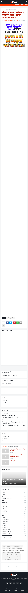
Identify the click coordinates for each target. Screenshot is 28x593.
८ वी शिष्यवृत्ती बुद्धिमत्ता (11, 10)
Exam (14, 495)
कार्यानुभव (14, 503)
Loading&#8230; (14, 184)
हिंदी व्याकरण (5, 438)
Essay (14, 492)
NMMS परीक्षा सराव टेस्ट (14, 499)
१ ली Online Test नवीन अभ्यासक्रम (9, 375)
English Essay (5, 405)
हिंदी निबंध (4, 402)
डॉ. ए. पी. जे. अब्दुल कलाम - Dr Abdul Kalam (13, 480)
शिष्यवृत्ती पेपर (14, 521)
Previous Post (5, 368)
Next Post (24, 368)
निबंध (22, 5)
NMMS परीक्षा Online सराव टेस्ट (8, 415)
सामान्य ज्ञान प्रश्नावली (6, 383)
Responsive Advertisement (14, 566)
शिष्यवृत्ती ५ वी (5, 413)
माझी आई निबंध (13, 461)
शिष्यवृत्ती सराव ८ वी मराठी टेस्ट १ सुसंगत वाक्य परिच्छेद (16, 455)
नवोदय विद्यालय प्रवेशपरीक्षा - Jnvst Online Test (12, 417)
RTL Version (21, 590)
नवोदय (14, 505)
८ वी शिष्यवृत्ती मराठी (14, 538)
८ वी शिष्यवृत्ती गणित (14, 534)
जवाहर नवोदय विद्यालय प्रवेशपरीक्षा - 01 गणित (17, 450)
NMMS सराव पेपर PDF (6, 428)
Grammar (14, 497)
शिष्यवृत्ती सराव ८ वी (6, 420)
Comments (17, 446)
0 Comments (22, 20)
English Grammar (6, 441)
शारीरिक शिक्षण (14, 519)
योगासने (4, 392)
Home (3, 10)
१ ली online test (14, 530)
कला (14, 501)
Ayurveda (10, 5)
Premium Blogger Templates (17, 588)
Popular (4, 446)
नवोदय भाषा (14, 509)
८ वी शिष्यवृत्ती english (14, 532)
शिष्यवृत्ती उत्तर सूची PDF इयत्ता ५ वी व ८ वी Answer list (13, 426)
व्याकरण (17, 5)
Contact (15, 590)
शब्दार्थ (14, 517)
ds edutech (4, 5)
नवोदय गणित (14, 507)
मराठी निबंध (4, 400)
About (10, 590)
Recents (10, 446)
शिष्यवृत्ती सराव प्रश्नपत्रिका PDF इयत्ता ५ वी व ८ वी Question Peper (12, 422)
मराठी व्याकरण (5, 436)
